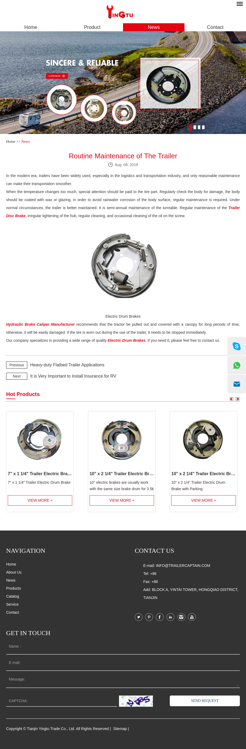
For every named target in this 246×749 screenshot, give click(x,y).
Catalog (12, 596)
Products (13, 588)
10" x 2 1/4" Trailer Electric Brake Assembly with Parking (203, 473)
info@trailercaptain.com (183, 565)
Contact (215, 27)
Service (12, 604)
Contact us (154, 550)
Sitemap (120, 729)
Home (30, 27)
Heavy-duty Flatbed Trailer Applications (67, 365)
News (154, 27)
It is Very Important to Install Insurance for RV (73, 376)
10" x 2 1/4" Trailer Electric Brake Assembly (122, 473)
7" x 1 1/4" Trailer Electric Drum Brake (39, 482)
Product (92, 27)
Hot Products (23, 394)
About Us (14, 572)
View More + (40, 500)
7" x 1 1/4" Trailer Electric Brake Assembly (40, 473)
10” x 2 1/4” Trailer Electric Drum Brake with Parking (198, 485)
